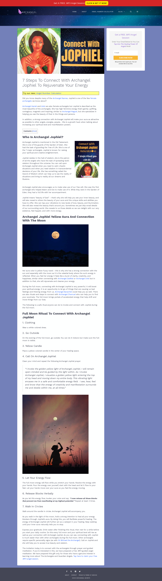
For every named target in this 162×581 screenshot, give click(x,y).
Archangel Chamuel (67, 294)
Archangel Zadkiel (65, 279)
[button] (137, 11)
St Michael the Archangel (69, 540)
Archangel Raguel (69, 111)
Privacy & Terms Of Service (88, 575)
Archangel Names (60, 98)
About (84, 11)
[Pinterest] (75, 571)
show (34, 131)
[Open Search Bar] (130, 11)
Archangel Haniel (29, 106)
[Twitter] (80, 571)
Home (74, 11)
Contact (74, 575)
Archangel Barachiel (63, 292)
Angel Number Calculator (102, 11)
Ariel (43, 106)
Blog (122, 11)
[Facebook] (66, 571)
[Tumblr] (71, 571)
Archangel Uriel (83, 279)
